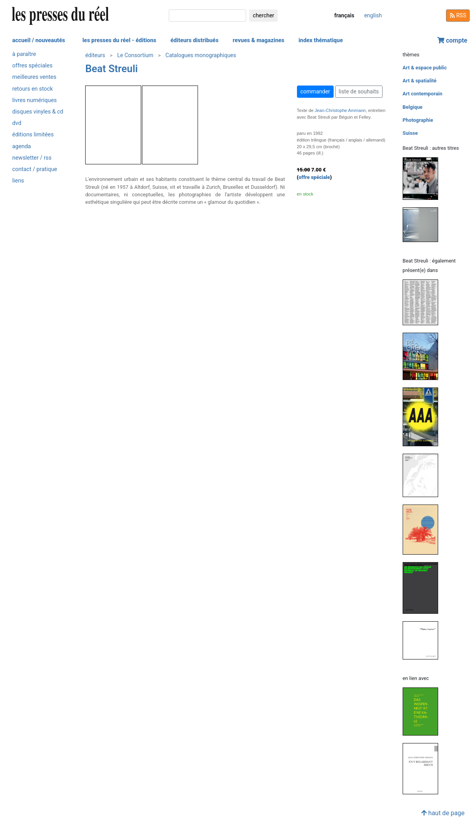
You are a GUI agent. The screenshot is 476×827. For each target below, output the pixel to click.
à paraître (24, 54)
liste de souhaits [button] (359, 91)
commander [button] (315, 91)
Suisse (410, 133)
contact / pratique (34, 169)
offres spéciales (32, 65)
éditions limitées (33, 134)
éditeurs (95, 55)
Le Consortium (135, 55)
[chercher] (207, 15)
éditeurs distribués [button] (194, 40)
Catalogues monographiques (201, 55)
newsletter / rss (32, 158)
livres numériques (34, 100)
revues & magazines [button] (258, 40)
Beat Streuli (111, 69)
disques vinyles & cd (37, 111)
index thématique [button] (321, 40)
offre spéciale (314, 177)
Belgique (412, 107)
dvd (16, 123)
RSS (458, 15)
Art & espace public (425, 68)
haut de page (443, 813)
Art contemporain (422, 94)
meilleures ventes (34, 77)
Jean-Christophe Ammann (340, 110)
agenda (21, 146)
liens (18, 180)
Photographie (418, 120)
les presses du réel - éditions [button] (119, 40)
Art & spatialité (420, 81)
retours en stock (32, 89)
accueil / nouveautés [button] (38, 40)
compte (452, 40)
